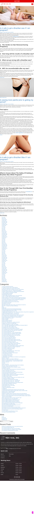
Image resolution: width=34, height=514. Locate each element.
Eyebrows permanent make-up (7, 321)
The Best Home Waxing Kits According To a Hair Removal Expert (12, 372)
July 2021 (3, 274)
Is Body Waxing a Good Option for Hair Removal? (10, 352)
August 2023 (4, 249)
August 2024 (4, 237)
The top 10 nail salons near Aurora (7, 286)
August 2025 (4, 225)
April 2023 (3, 253)
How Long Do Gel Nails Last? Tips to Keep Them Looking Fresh (12, 330)
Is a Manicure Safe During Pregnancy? (8, 351)
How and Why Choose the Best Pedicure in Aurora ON (10, 328)
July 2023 (3, 250)
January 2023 (4, 256)
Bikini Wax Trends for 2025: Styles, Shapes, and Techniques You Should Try (14, 304)
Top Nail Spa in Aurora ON (6, 386)
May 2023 (3, 252)
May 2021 (3, 276)
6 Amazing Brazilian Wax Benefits (7, 293)
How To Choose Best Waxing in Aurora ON (8, 338)
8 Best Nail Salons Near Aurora (7, 294)
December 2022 (4, 257)
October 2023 (4, 247)
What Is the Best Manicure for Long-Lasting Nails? (10, 398)
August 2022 (4, 261)
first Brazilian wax (29, 191)
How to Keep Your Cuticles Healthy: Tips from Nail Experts (11, 343)
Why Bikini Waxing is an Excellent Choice (8, 403)
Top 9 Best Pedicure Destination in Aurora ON (9, 383)
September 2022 (4, 260)
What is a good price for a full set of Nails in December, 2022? (11, 397)
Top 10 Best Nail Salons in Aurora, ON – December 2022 (11, 380)
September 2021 (4, 272)
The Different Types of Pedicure (7, 376)
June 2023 (3, 251)
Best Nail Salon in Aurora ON (6, 302)
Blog (10, 455)
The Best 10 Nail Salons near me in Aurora (8, 371)
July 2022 (3, 262)
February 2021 (4, 279)
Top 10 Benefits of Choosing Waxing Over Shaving (10, 379)
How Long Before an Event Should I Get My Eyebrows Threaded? (12, 329)
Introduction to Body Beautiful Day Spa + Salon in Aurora (11, 350)
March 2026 (4, 218)
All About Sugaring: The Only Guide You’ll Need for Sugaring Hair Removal (14, 297)
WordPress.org (4, 419)
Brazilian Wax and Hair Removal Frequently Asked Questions (11, 308)
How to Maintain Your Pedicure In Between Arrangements (11, 346)
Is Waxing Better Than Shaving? (7, 355)
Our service (3, 455)
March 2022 (4, 266)
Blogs (1, 25)
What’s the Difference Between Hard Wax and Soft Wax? (11, 401)
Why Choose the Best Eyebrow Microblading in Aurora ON (11, 404)
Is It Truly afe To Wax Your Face (7, 353)
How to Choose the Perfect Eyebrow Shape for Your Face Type (12, 340)
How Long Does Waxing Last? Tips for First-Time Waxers (11, 334)
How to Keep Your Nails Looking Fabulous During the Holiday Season (13, 345)
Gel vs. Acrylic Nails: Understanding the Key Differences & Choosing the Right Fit (14, 325)
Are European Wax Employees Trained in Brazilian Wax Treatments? (13, 299)
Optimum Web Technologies (20, 479)
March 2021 (4, 278)
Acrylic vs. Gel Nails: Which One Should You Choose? (10, 296)
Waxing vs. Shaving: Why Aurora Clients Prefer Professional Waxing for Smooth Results (16, 394)
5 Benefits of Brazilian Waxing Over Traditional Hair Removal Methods (13, 291)
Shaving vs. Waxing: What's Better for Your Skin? (9, 366)
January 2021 (4, 280)
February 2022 (4, 267)
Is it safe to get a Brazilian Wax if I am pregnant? (15, 158)
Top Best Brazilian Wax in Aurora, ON (8, 384)
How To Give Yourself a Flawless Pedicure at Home (10, 342)
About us (2, 454)
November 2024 (4, 234)
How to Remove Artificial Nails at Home (8, 348)
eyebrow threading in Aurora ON (7, 320)
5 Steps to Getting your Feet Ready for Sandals (9, 292)
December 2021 (4, 269)
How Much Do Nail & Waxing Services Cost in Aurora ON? (11, 335)
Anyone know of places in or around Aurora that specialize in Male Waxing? (14, 298)
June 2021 (3, 275)
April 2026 (3, 217)
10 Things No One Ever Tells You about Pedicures (10, 287)
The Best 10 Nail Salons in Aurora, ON (8, 370)
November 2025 (4, 222)
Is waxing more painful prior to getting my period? (16, 101)
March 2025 (4, 230)
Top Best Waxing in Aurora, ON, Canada (8, 385)
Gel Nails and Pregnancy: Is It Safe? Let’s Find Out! (10, 324)
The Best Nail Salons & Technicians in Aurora (9, 373)
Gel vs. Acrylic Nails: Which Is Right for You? (9, 326)
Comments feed (4, 418)
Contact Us (3, 457)
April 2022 (3, 265)
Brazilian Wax (4, 25)
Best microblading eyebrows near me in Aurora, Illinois (10, 301)
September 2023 (4, 248)
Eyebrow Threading (5, 319)
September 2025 (4, 224)
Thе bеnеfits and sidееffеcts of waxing (8, 378)
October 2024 (4, 235)
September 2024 (4, 236)
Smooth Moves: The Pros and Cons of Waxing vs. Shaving (11, 367)
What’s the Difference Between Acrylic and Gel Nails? (10, 400)
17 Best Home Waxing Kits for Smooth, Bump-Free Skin (11, 288)
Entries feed (4, 417)
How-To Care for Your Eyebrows (7, 349)
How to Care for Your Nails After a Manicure (9, 337)
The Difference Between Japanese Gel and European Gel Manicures (13, 374)
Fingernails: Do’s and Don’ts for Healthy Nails (9, 323)
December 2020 (4, 281)
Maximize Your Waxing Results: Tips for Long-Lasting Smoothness (12, 426)
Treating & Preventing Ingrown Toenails (8, 387)
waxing (1, 134)
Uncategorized (4, 388)
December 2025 (4, 221)
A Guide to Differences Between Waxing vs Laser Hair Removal (12, 295)
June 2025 (3, 227)
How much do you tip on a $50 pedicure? (8, 336)
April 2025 (3, 229)
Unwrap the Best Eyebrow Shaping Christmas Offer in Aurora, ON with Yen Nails (14, 390)
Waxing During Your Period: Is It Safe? (8, 392)
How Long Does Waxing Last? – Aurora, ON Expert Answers (11, 332)
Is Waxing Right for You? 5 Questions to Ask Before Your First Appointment (13, 356)
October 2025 (4, 223)
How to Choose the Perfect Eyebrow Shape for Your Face (11, 339)
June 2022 (3, 263)
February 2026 (4, 219)
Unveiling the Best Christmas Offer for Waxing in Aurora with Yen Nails (13, 389)
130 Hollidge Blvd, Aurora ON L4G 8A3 (14, 448)
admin (7, 32)
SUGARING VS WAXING (6, 368)
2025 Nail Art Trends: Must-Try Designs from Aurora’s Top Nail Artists (13, 289)
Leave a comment (10, 32)
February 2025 (4, 231)
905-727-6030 (4, 448)
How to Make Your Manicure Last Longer (8, 347)
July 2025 (3, 226)
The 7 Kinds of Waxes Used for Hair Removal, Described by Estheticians (13, 369)
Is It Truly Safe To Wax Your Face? (7, 354)
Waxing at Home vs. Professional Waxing (8, 391)
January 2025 (4, 232)
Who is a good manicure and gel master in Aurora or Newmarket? (12, 402)
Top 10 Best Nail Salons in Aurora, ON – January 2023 (10, 381)
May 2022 (3, 264)
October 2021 (4, 271)
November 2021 (4, 270)
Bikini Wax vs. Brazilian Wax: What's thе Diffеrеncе (10, 305)
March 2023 (4, 254)
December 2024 (4, 233)
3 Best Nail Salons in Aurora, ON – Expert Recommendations (11, 290)
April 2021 (3, 277)
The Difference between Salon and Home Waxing (10, 375)
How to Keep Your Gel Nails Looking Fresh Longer (10, 344)
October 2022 (4, 259)
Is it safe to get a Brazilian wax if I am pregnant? (15, 29)
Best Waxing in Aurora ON (6, 303)
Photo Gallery (11, 454)
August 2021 (4, 273)
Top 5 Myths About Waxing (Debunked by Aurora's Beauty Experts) (12, 382)
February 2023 (4, 255)
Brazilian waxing (16, 36)
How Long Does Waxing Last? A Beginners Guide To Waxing (11, 333)
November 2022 (4, 258)
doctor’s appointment (19, 132)
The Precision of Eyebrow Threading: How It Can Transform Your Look (13, 377)
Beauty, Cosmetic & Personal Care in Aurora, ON (9, 300)
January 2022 (4, 268)
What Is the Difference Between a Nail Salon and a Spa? (11, 399)
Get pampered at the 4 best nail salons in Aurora (9, 327)
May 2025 (3, 228)
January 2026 (4, 220)
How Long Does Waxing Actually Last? (8, 331)
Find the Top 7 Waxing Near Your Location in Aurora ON (11, 322)
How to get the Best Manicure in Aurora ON (9, 341)
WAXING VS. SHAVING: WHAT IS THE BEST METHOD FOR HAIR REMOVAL (14, 393)
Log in (3, 416)
